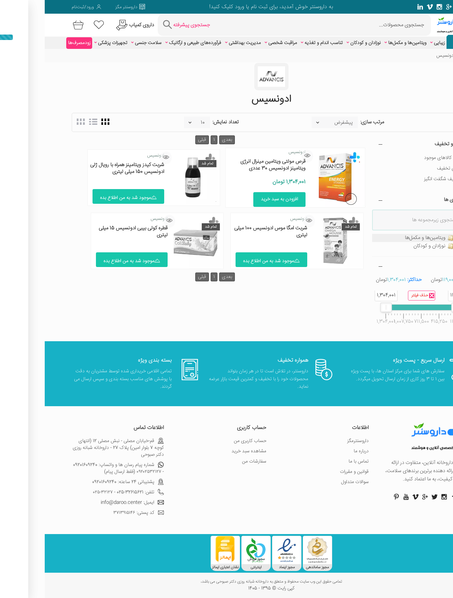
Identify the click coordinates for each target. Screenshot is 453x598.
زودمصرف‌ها (34, 43)
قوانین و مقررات (309, 471)
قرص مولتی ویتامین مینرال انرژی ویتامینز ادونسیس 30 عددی (228, 165)
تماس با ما (314, 461)
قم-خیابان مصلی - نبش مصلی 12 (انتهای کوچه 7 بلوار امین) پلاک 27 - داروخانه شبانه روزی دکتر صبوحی (73, 448)
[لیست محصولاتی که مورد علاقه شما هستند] (54, 25)
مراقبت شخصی (238, 43)
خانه (422, 55)
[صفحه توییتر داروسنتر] (414, 7)
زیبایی (394, 43)
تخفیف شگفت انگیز (397, 179)
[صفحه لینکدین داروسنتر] (375, 7)
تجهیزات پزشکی (68, 43)
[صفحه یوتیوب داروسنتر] (361, 497)
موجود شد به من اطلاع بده (83, 198)
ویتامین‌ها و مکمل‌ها (362, 43)
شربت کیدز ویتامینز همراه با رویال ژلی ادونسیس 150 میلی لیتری (82, 168)
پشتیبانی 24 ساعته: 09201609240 (83, 482)
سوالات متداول (310, 482)
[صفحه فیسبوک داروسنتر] (423, 7)
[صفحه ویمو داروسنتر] (385, 7)
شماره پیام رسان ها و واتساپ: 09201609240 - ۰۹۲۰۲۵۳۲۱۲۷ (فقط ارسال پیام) (73, 468)
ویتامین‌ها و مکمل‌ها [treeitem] (389, 238)
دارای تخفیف (404, 168)
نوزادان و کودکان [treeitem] (393, 246)
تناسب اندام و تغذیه (279, 43)
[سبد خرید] (32, 25)
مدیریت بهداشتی (200, 43)
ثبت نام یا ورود (205, 7)
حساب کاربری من (205, 441)
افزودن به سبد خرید (234, 199)
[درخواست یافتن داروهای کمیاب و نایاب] (89, 25)
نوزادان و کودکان (321, 43)
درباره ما (316, 451)
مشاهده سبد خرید (204, 451)
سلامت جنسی (103, 43)
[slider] (412, 307)
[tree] (376, 242)
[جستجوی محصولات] (277, 25)
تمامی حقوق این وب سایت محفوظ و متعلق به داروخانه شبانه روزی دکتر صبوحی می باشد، (226, 582)
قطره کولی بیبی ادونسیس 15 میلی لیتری (88, 231)
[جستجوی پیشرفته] (141, 25)
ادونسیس (252, 152)
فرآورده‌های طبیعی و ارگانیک (150, 43)
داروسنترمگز (313, 441)
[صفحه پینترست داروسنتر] (351, 497)
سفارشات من (209, 461)
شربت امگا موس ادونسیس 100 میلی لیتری (226, 231)
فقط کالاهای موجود (397, 158)
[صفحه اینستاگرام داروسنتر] (399, 497)
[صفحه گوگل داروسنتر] (404, 7)
